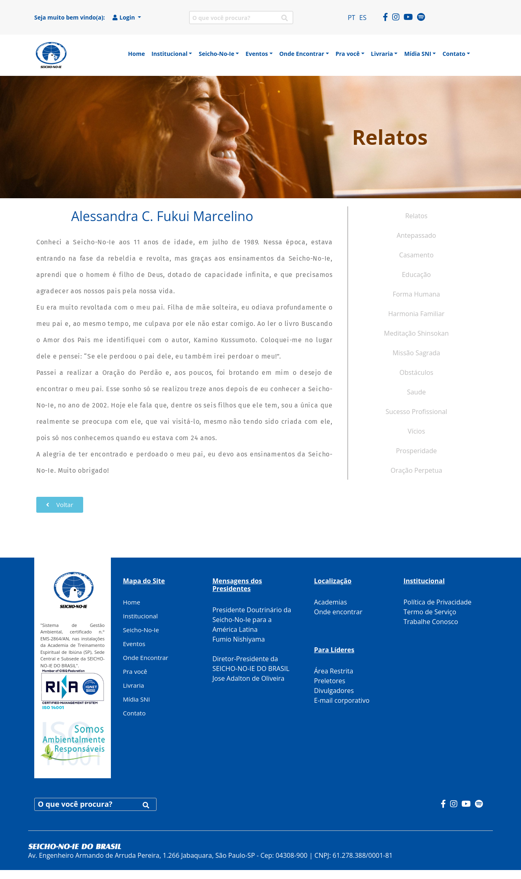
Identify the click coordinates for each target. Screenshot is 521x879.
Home (131, 602)
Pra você (135, 671)
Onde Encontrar (145, 657)
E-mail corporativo (341, 700)
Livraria (133, 685)
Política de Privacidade (438, 602)
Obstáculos (416, 372)
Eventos (134, 644)
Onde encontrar (338, 611)
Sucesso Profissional (416, 411)
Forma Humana (416, 294)
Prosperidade (416, 450)
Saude (416, 391)
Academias (330, 602)
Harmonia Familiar (416, 313)
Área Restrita (333, 670)
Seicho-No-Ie (141, 630)
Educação (416, 274)
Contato (134, 713)
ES (362, 17)
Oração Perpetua (416, 470)
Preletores (329, 680)
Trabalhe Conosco (431, 621)
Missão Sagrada (416, 352)
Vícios (416, 431)
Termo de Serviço (430, 611)
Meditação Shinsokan (416, 333)
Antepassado (416, 235)
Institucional (140, 616)
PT (351, 17)
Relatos (416, 215)
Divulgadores (334, 690)
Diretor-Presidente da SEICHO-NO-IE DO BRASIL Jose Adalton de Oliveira (250, 668)
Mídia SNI (136, 699)
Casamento (416, 254)
